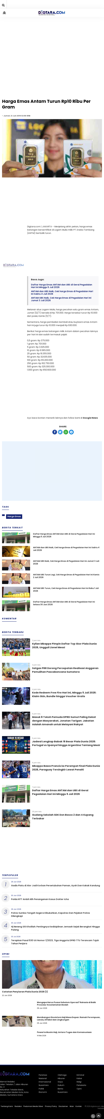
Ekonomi (43, 1092)
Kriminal (80, 1075)
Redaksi (18, 1106)
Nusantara (43, 1085)
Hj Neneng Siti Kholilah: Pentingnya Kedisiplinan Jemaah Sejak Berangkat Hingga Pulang (55, 928)
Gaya (60, 1081)
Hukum (61, 1085)
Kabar (79, 1078)
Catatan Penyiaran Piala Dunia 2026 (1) (25, 991)
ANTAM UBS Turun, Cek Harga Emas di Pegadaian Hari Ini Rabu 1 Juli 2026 (66, 589)
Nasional (43, 1078)
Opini (79, 1088)
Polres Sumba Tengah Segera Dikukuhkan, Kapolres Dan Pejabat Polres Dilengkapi (50, 914)
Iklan (72, 1106)
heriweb (101, 1108)
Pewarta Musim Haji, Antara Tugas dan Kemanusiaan (64, 1032)
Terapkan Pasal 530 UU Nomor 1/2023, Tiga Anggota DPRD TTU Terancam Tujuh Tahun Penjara (55, 942)
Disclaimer (63, 1106)
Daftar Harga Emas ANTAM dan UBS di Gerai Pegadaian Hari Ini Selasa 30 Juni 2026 (64, 603)
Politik (41, 1088)
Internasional (45, 1081)
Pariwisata (81, 1085)
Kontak (79, 1106)
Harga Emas (14, 516)
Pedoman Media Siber (33, 1106)
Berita (60, 1088)
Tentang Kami (7, 1106)
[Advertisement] (52, 34)
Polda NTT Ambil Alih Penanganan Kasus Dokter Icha (40, 899)
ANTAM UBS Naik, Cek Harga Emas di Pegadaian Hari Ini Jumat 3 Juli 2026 (61, 299)
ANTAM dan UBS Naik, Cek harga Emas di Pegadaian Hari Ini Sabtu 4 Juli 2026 (62, 292)
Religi (79, 1081)
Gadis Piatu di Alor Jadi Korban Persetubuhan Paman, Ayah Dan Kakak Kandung (55, 885)
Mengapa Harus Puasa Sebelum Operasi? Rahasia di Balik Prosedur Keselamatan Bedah (66, 1003)
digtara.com (95, 1106)
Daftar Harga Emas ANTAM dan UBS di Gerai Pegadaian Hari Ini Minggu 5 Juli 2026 (61, 286)
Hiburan (61, 1078)
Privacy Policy (51, 1106)
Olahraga (62, 1075)
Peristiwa (43, 1075)
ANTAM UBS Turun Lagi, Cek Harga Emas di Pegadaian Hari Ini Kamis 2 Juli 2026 (66, 576)
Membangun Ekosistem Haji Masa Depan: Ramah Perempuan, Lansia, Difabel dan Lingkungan (68, 1018)
